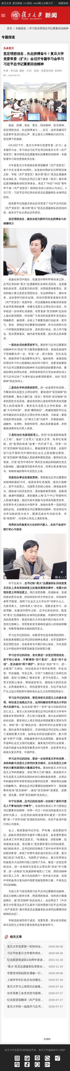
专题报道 (20, 28)
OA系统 (28, 3)
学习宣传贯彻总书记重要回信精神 (49, 28)
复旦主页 (6, 3)
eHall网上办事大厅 (43, 3)
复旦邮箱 (17, 3)
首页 (9, 28)
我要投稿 (63, 3)
